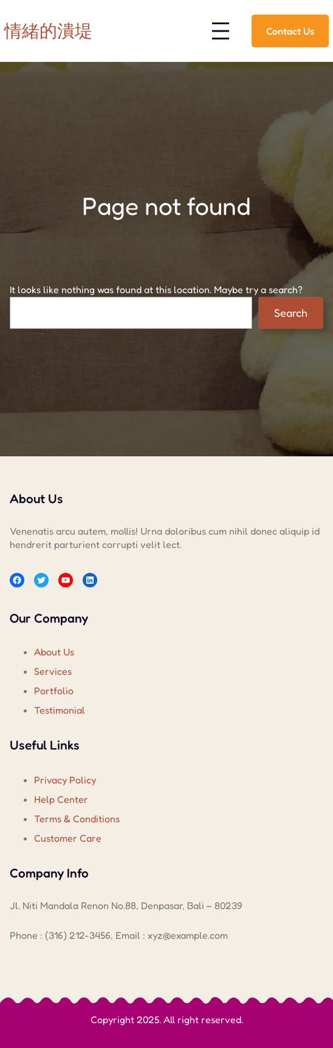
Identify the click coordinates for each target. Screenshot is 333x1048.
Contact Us (290, 31)
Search (290, 312)
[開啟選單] (220, 31)
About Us (54, 652)
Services (53, 671)
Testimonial (59, 710)
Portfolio (54, 691)
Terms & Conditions (77, 819)
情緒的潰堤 (48, 30)
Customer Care (67, 838)
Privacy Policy (65, 780)
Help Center (61, 799)
